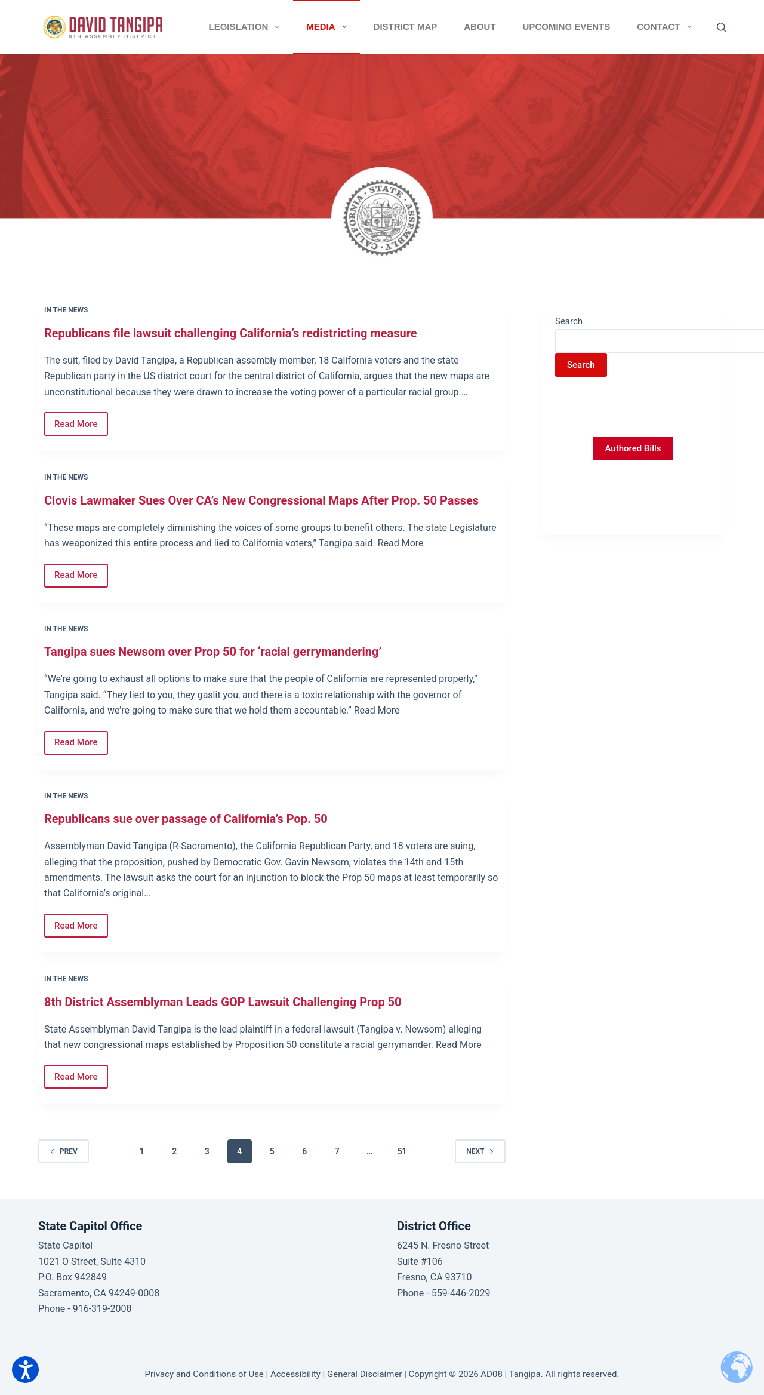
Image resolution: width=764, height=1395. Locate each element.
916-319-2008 (102, 1308)
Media (328, 27)
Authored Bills (633, 448)
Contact (666, 27)
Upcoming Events (567, 26)
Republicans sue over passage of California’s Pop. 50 (186, 819)
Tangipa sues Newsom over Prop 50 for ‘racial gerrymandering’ (212, 651)
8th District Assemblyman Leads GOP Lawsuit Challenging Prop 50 (223, 1002)
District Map (406, 26)
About (479, 26)
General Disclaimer (364, 1374)
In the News (66, 310)
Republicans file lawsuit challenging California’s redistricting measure (230, 333)
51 (402, 1151)
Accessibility (295, 1374)
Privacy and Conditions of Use (204, 1374)
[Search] (721, 27)
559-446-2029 (461, 1293)
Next (480, 1151)
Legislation (247, 27)
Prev (64, 1151)
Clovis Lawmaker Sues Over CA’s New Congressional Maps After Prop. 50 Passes (261, 500)
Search (569, 321)
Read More (81, 420)
